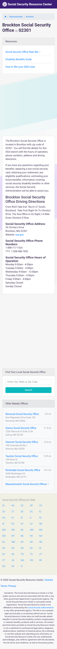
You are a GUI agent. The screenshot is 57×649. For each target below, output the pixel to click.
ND (40, 542)
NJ (3, 542)
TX (31, 554)
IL (31, 517)
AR (31, 505)
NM (13, 542)
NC (31, 542)
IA (3, 524)
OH (3, 548)
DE (22, 511)
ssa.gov (19, 234)
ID (22, 517)
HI (13, 517)
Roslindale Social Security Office (22, 470)
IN (40, 517)
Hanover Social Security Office (21, 442)
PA (31, 548)
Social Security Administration (41, 607)
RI (40, 548)
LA (31, 524)
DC (31, 511)
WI (40, 560)
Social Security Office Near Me (22, 51)
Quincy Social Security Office (20, 428)
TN (22, 554)
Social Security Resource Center (27, 4)
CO (3, 511)
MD (3, 530)
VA (13, 560)
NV (31, 536)
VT (3, 560)
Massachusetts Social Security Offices (27, 484)
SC (3, 554)
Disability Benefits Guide (18, 59)
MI (22, 530)
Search (28, 390)
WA (22, 560)
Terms (3, 586)
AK (13, 505)
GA (3, 517)
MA (13, 530)
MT (13, 536)
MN (31, 530)
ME (40, 524)
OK (13, 548)
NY (22, 542)
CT (13, 511)
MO (3, 536)
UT (40, 554)
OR (22, 548)
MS (40, 530)
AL (3, 505)
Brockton (30, 17)
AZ (22, 505)
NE (22, 536)
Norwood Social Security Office (22, 414)
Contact (48, 579)
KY (22, 524)
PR (13, 566)
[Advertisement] (28, 105)
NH (40, 536)
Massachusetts (16, 17)
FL (40, 511)
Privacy (12, 586)
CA (40, 505)
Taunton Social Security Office (21, 456)
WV (31, 560)
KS (13, 524)
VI (22, 566)
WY (3, 566)
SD (13, 554)
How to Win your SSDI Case (20, 66)
